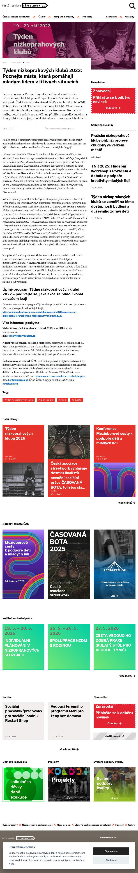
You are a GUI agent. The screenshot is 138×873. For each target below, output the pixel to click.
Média (28, 63)
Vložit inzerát (115, 736)
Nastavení (111, 860)
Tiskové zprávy (16, 63)
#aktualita (76, 400)
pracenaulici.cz (59, 376)
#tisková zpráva (45, 400)
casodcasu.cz (42, 376)
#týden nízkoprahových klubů (18, 400)
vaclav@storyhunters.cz (22, 335)
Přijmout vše (111, 851)
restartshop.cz (77, 376)
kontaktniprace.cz (18, 380)
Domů (5, 63)
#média (62, 400)
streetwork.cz (10, 383)
